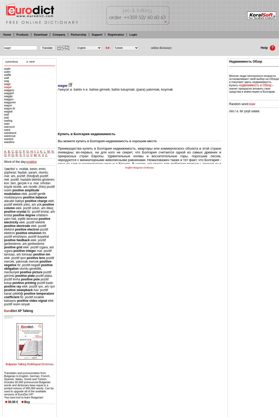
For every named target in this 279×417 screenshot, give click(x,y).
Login (133, 34)
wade (7, 68)
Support (97, 34)
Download (40, 34)
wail (6, 117)
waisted (8, 138)
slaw (252, 104)
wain (7, 123)
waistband (10, 132)
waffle (7, 74)
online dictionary (161, 48)
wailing (8, 120)
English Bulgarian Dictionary (139, 167)
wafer (7, 71)
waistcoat (9, 135)
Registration (116, 34)
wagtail (8, 111)
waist (7, 129)
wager (7, 87)
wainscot (9, 126)
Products (23, 34)
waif (6, 114)
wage (7, 83)
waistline (9, 141)
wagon (8, 105)
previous (12, 61)
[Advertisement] (139, 67)
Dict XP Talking (18, 311)
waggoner (10, 102)
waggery (9, 90)
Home (7, 34)
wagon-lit (9, 108)
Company (59, 34)
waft (6, 77)
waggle (8, 96)
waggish (9, 93)
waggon (8, 99)
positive (31, 162)
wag (6, 80)
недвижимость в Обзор (255, 85)
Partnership (78, 34)
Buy (27, 402)
